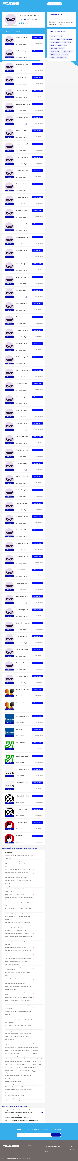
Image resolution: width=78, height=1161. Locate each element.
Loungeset (65, 54)
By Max (53, 57)
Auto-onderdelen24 (56, 39)
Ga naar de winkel (20, 695)
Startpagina (5, 10)
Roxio (64, 42)
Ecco (65, 45)
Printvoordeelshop (67, 51)
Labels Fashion (68, 39)
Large (60, 36)
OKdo (70, 42)
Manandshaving (55, 51)
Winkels (11, 10)
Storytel (62, 48)
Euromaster (54, 48)
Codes (7, 31)
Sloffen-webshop (55, 54)
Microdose (53, 36)
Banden (53, 45)
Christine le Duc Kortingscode (23, 10)
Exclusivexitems (61, 57)
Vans (46, 1149)
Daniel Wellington (55, 42)
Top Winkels (69, 3)
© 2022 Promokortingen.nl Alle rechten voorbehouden (16, 1158)
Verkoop (18, 31)
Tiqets (46, 1151)
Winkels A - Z (31, 1146)
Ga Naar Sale (37, 37)
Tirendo (59, 45)
